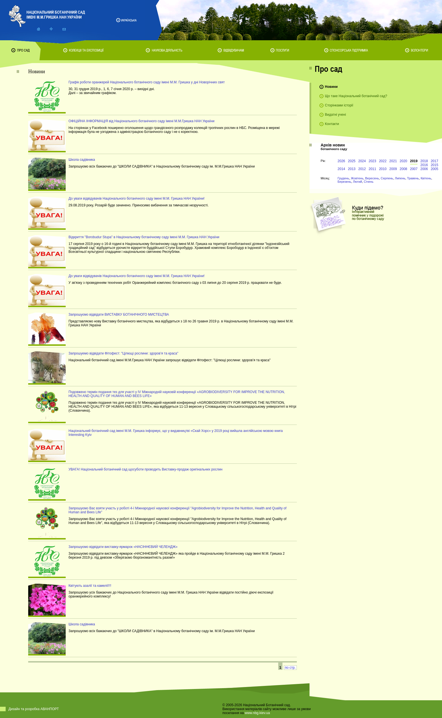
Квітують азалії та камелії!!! (89, 586)
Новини (331, 87)
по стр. (290, 668)
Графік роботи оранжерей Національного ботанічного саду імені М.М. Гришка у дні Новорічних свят (146, 82)
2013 (351, 169)
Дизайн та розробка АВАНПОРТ (33, 709)
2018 (424, 161)
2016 (424, 165)
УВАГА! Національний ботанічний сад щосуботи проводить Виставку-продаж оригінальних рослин (145, 469)
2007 (414, 169)
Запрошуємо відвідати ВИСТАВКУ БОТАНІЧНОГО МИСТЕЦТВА (118, 314)
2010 (382, 169)
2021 (393, 161)
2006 (424, 169)
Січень (369, 181)
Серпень (387, 178)
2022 (382, 161)
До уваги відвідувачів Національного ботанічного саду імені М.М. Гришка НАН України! (136, 198)
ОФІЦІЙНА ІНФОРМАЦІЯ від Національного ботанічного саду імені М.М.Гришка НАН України (141, 121)
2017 (434, 161)
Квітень (426, 178)
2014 (341, 169)
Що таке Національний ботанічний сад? (356, 96)
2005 (434, 169)
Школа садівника (81, 160)
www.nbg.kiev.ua (257, 713)
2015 (434, 165)
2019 (414, 161)
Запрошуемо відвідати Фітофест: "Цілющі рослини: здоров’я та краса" (123, 353)
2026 (341, 161)
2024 (362, 161)
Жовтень (357, 178)
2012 (362, 169)
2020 (403, 161)
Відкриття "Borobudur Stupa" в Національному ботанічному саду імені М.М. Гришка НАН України (143, 237)
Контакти (332, 124)
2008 (403, 169)
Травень (413, 178)
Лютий (357, 181)
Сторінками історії (339, 105)
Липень (400, 178)
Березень (344, 181)
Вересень (372, 178)
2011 (372, 169)
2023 (372, 161)
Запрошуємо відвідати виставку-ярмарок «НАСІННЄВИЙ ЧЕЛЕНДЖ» (123, 547)
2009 (393, 169)
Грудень (343, 178)
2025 (351, 161)
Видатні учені (335, 115)
